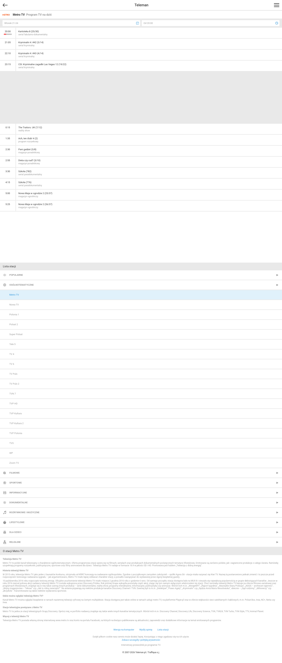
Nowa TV (14, 304)
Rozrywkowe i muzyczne (24, 512)
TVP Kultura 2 (16, 423)
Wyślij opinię (145, 629)
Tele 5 (12, 344)
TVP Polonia (15, 433)
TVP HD (13, 403)
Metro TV (14, 294)
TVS (11, 443)
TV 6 (11, 364)
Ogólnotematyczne (21, 284)
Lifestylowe (16, 522)
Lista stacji (163, 629)
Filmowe (14, 472)
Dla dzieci (15, 532)
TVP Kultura (15, 413)
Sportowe (15, 482)
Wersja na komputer (123, 629)
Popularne (16, 275)
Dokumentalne (18, 502)
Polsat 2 (13, 324)
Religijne (15, 542)
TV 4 (11, 354)
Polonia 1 (14, 314)
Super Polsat (15, 334)
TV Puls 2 (14, 383)
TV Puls (13, 374)
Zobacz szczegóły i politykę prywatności (141, 640)
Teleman (141, 5)
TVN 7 (12, 393)
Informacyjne (18, 492)
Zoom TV (14, 463)
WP (11, 453)
